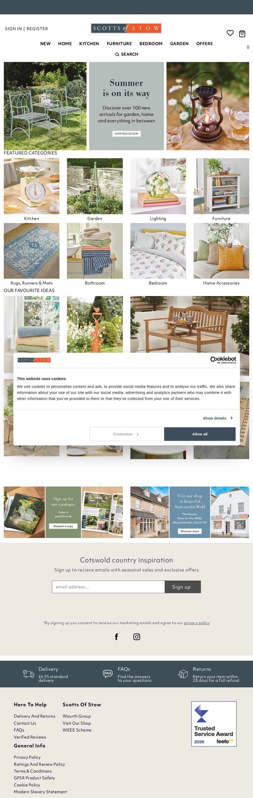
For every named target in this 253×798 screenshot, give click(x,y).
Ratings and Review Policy (39, 764)
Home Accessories (221, 283)
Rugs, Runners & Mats (32, 283)
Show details (214, 418)
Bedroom (151, 43)
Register (37, 28)
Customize (125, 434)
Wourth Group (77, 716)
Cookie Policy (27, 785)
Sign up (181, 587)
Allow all (200, 434)
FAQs (19, 730)
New (45, 43)
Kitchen (89, 43)
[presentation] (126, 605)
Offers (204, 43)
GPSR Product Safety (34, 778)
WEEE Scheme (77, 730)
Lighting (158, 218)
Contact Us (25, 723)
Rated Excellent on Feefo (127, 7)
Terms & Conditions (33, 771)
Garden (179, 43)
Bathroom (95, 283)
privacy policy (197, 622)
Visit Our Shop (77, 723)
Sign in (13, 28)
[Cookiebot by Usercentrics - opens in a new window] (214, 360)
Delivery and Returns (34, 716)
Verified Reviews (30, 737)
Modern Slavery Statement (40, 791)
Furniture (119, 43)
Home (65, 43)
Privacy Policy (27, 757)
